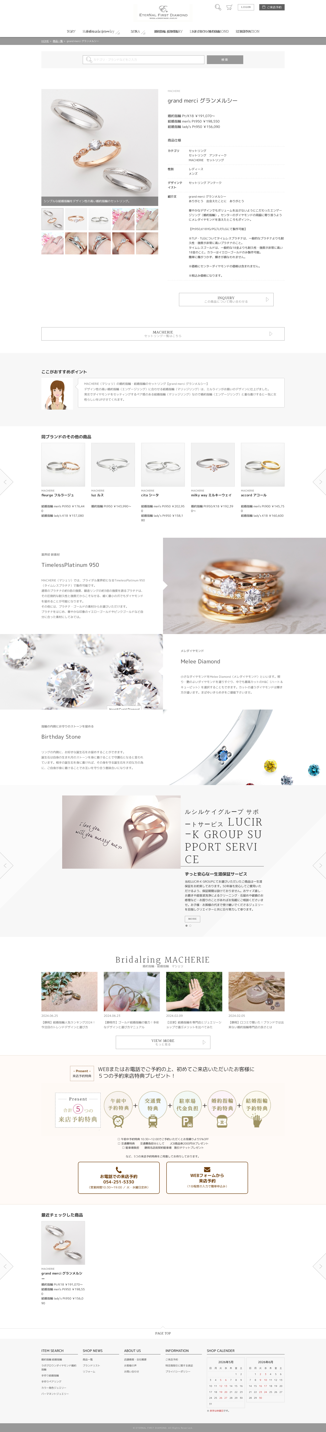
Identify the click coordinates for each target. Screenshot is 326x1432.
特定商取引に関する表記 (179, 1365)
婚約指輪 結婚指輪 (51, 1359)
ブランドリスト (91, 1365)
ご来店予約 (274, 7)
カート (229, 7)
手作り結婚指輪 (50, 1375)
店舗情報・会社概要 (135, 1359)
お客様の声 (130, 1365)
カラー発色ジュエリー (53, 1388)
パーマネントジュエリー (55, 1394)
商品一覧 (58, 41)
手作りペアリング (51, 1381)
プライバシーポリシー (177, 1371)
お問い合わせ (131, 1371)
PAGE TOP (163, 1333)
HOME (45, 41)
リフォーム (89, 1371)
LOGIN (246, 7)
